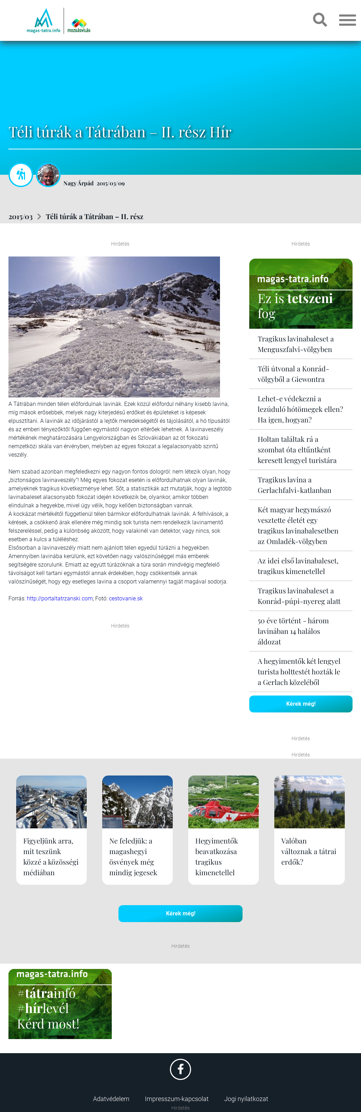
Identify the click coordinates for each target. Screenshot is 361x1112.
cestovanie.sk (126, 598)
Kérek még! (301, 703)
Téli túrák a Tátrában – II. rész (94, 216)
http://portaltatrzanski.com (60, 598)
